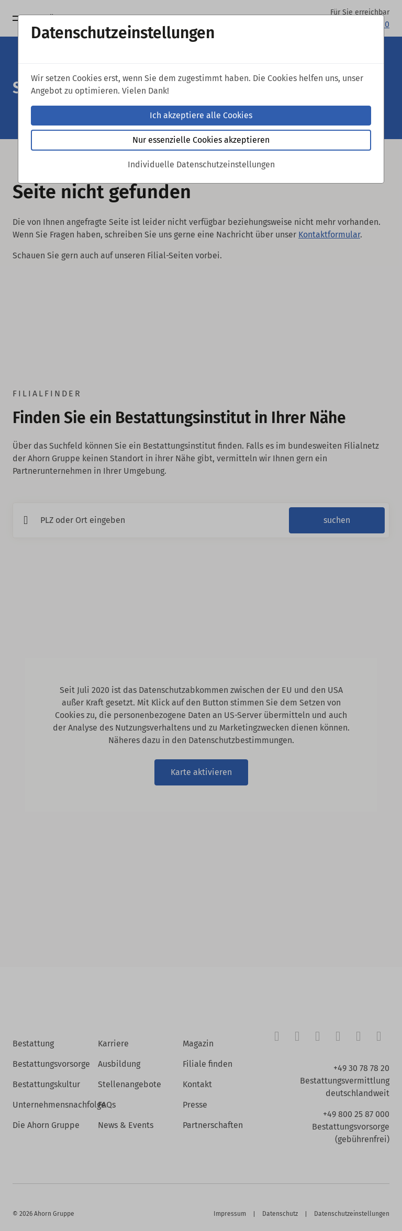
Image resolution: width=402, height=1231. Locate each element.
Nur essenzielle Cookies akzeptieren (201, 140)
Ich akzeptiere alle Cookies (201, 115)
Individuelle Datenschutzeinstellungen (201, 164)
